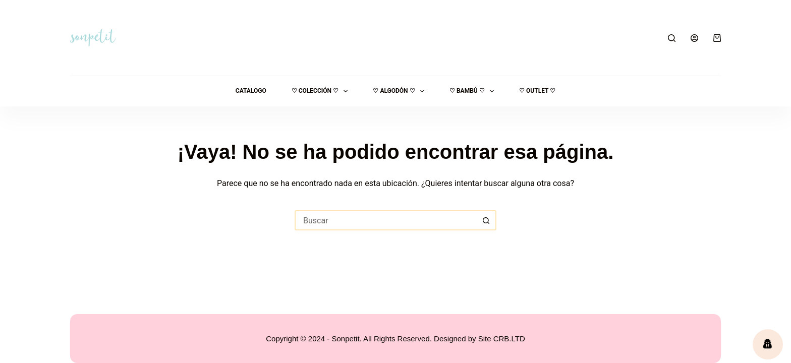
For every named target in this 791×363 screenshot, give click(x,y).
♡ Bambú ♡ (473, 91)
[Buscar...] (385, 220)
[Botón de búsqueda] (486, 220)
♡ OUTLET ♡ (537, 90)
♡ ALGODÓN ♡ (400, 91)
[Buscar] (671, 38)
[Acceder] (694, 38)
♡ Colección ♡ (322, 91)
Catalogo (251, 90)
